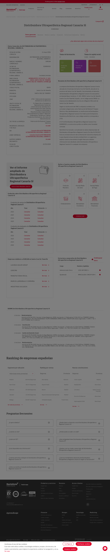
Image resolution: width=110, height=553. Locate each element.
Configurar (68, 544)
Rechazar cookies (83, 544)
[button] (105, 548)
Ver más (7, 551)
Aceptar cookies (70, 549)
